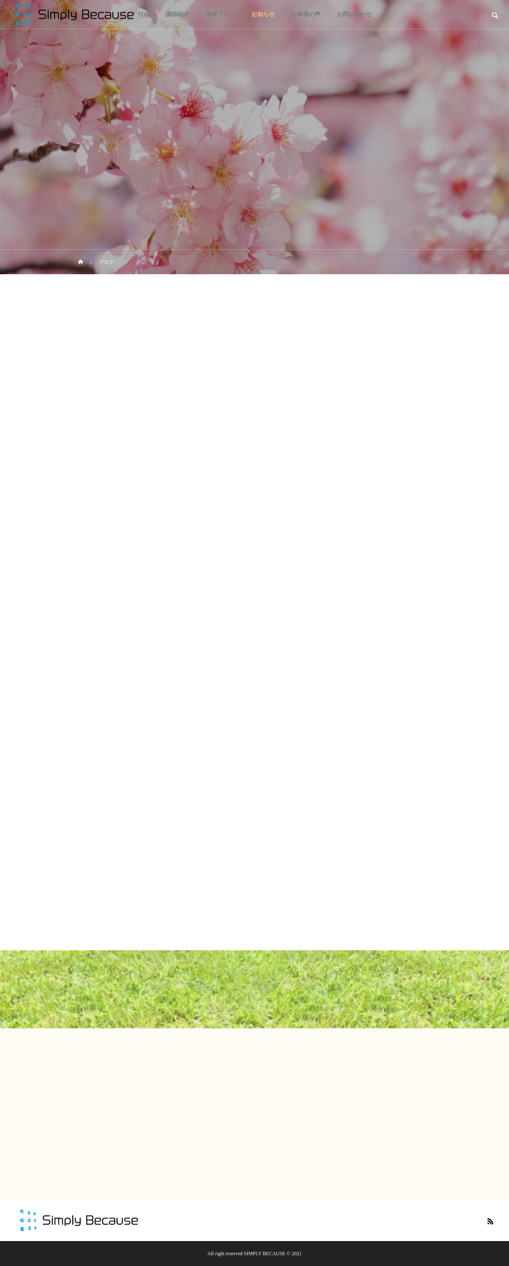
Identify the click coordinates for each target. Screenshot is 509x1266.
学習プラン (220, 14)
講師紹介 (177, 14)
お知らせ (263, 14)
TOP (143, 14)
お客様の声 (305, 14)
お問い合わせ (354, 14)
